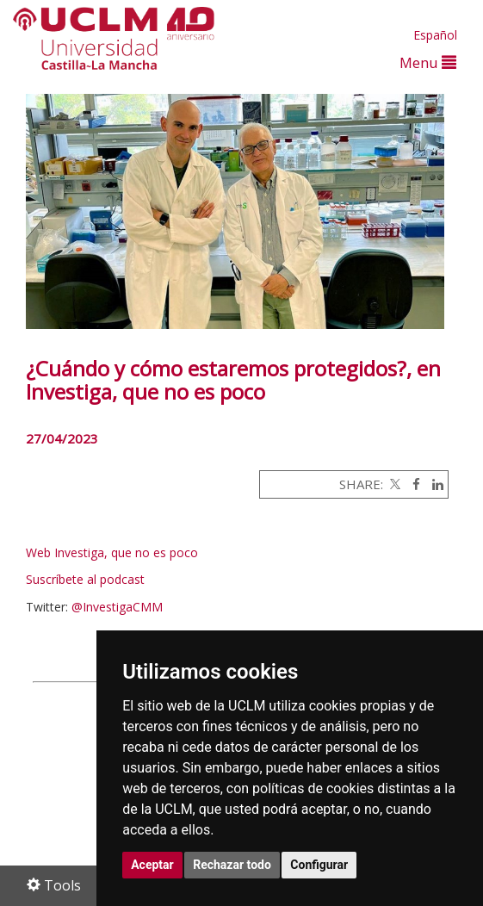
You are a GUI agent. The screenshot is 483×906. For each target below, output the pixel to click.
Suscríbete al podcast (85, 579)
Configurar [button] (319, 865)
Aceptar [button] (152, 865)
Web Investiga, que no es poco (113, 552)
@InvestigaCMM (117, 607)
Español (435, 35)
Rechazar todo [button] (232, 865)
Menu (427, 62)
